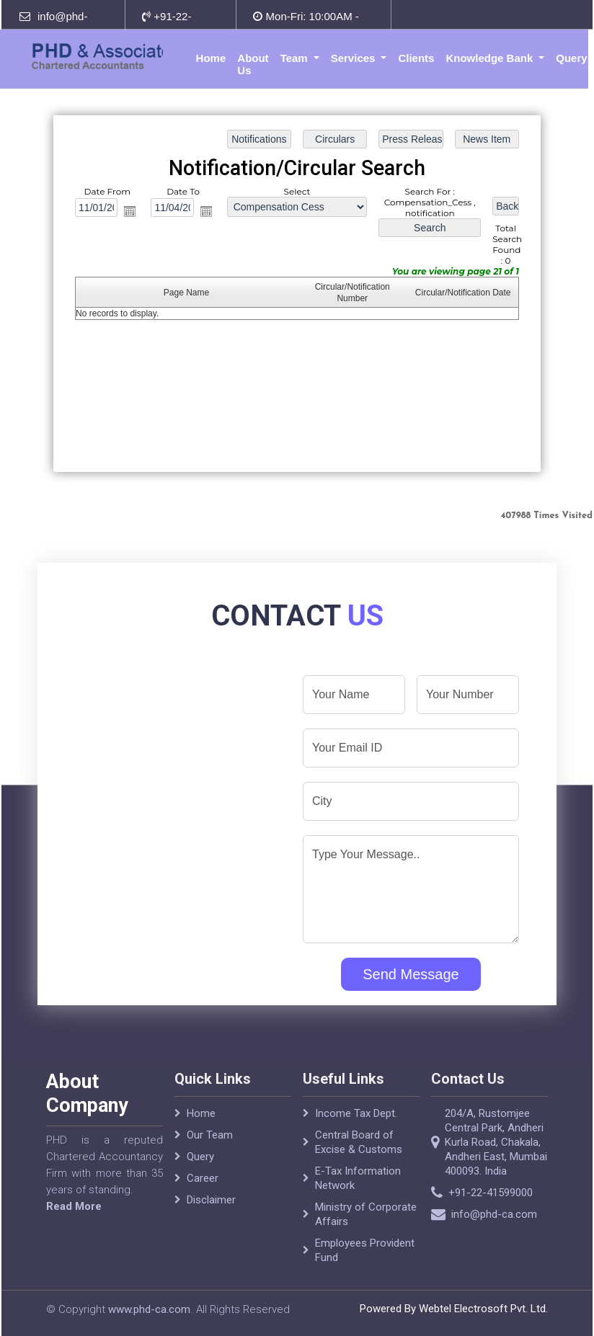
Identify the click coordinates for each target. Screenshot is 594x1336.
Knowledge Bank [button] (491, 58)
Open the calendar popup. (130, 211)
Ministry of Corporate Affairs (366, 1235)
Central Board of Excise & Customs (358, 1163)
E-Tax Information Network (358, 1199)
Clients (416, 58)
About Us (252, 64)
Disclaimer (211, 1220)
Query (571, 58)
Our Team (210, 1155)
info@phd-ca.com (515, 1214)
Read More (53, 1206)
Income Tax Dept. (356, 1134)
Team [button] (295, 58)
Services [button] (354, 58)
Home (211, 58)
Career (202, 1199)
